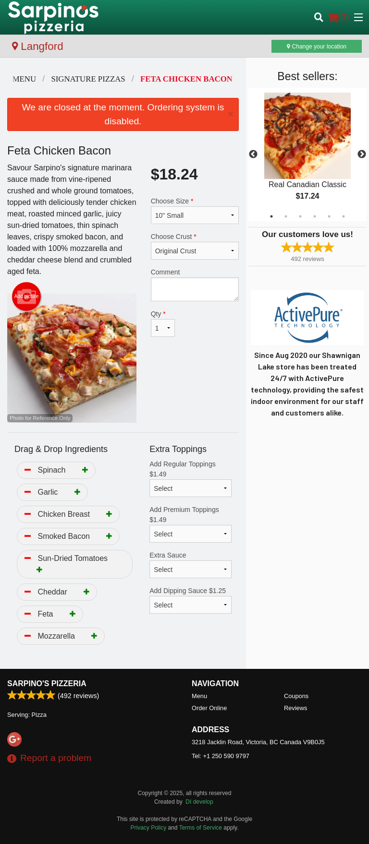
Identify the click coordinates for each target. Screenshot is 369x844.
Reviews (295, 708)
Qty (163, 323)
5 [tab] (329, 216)
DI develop (199, 801)
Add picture (26, 296)
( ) (338, 17)
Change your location (316, 46)
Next (362, 154)
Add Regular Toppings (190, 478)
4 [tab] (315, 216)
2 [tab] (286, 216)
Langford (37, 46)
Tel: (220, 756)
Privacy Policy (149, 827)
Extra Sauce (190, 564)
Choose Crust (195, 246)
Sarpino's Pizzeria (46, 683)
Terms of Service (200, 827)
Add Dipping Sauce (190, 600)
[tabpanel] (307, 154)
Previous (253, 154)
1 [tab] (271, 216)
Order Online (209, 708)
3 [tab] (300, 216)
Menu (199, 696)
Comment (195, 284)
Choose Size (195, 210)
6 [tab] (343, 216)
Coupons (296, 696)
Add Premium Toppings (190, 524)
